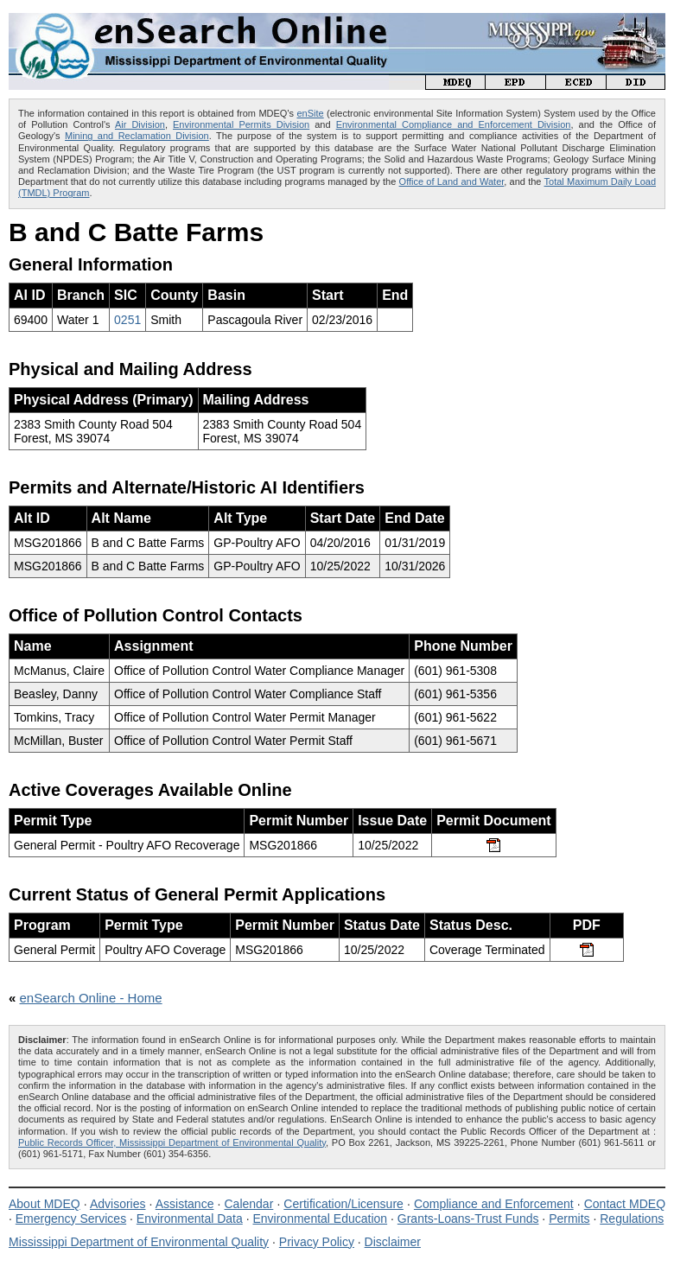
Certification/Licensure (343, 1204)
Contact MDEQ (624, 1204)
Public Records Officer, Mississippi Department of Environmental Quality (172, 1142)
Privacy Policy (316, 1242)
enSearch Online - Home (91, 997)
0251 (127, 320)
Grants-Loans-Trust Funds (468, 1218)
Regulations (632, 1218)
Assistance (185, 1204)
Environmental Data (190, 1218)
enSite (309, 113)
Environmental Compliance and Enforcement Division (453, 124)
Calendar (248, 1204)
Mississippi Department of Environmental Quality (139, 1242)
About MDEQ (44, 1204)
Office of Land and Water (452, 181)
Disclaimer (393, 1242)
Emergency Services (71, 1218)
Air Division (140, 124)
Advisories (118, 1204)
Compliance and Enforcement (494, 1204)
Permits (569, 1218)
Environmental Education (319, 1218)
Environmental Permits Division (241, 124)
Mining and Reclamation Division (137, 135)
